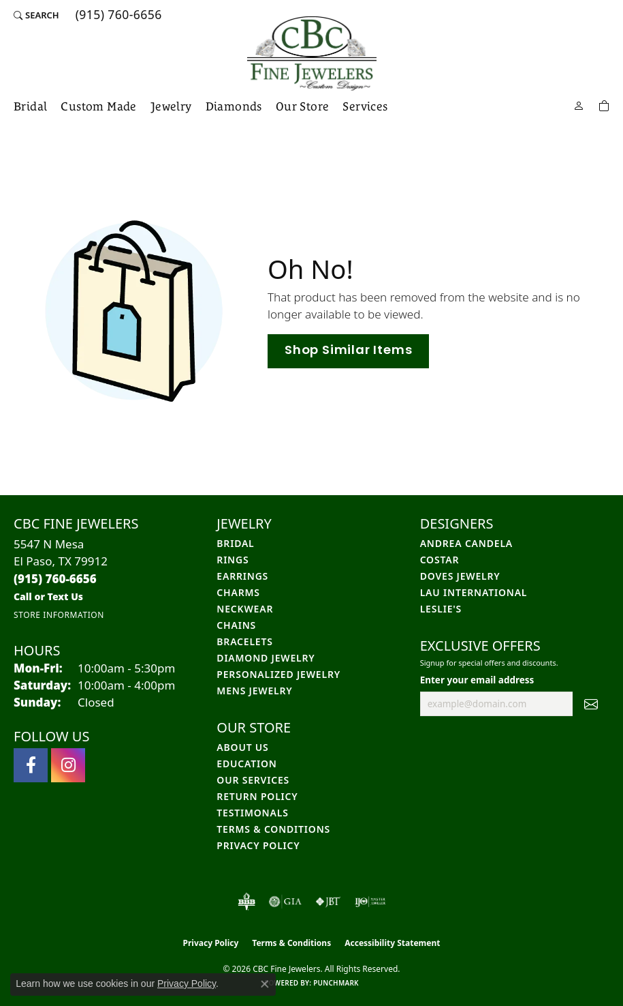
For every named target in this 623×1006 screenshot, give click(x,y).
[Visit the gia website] (285, 901)
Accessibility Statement (392, 943)
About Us (242, 747)
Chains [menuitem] (236, 625)
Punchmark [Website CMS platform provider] (336, 983)
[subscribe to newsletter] (591, 704)
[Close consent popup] (265, 984)
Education (246, 763)
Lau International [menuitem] (474, 592)
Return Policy (257, 796)
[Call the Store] (55, 579)
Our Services (253, 779)
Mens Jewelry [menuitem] (254, 690)
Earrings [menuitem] (242, 575)
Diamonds (234, 106)
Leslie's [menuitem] (441, 608)
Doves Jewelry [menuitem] (460, 575)
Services (364, 106)
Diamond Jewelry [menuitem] (266, 657)
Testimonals (252, 812)
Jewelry (171, 106)
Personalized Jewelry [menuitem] (278, 674)
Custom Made (98, 106)
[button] (36, 15)
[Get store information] (59, 615)
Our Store (303, 106)
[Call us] (48, 596)
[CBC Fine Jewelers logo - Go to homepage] (312, 53)
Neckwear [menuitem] (245, 608)
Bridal (30, 106)
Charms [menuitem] (238, 592)
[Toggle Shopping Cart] (603, 104)
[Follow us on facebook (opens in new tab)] (31, 765)
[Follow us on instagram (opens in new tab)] (68, 765)
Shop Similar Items (348, 350)
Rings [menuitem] (233, 559)
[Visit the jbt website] (328, 901)
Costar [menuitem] (440, 559)
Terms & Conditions (273, 829)
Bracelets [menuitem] (244, 641)
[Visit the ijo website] (370, 901)
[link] (117, 15)
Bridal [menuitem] (235, 543)
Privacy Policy (258, 845)
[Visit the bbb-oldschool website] (246, 901)
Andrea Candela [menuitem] (466, 543)
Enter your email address (477, 680)
